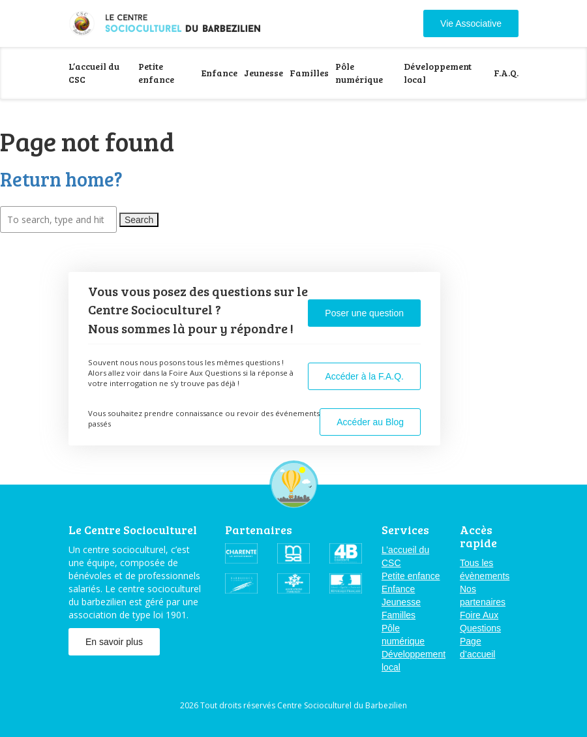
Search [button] (139, 220)
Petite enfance (156, 72)
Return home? (61, 179)
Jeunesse (263, 73)
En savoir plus (114, 642)
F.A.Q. (506, 73)
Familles (309, 73)
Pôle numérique (359, 72)
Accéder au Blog (370, 422)
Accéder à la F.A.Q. (364, 376)
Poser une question (364, 313)
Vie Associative (471, 23)
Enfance (219, 73)
